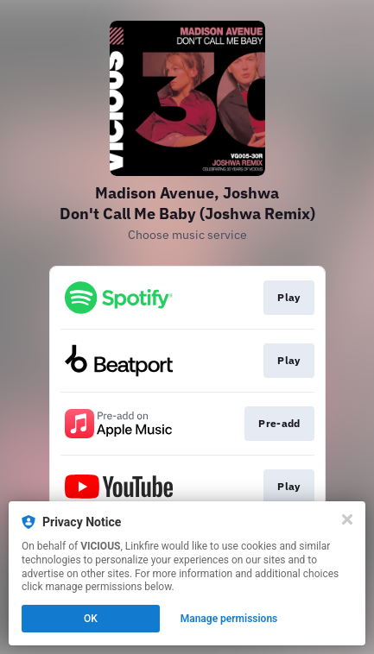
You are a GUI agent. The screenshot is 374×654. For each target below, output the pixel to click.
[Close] (347, 519)
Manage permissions (229, 619)
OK (91, 619)
